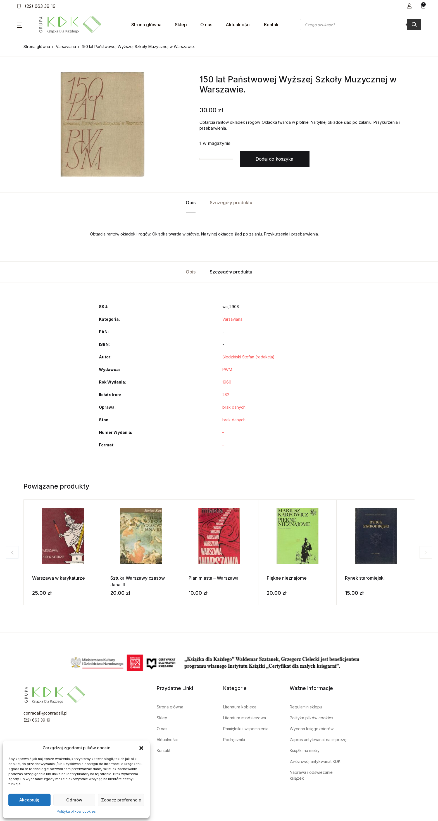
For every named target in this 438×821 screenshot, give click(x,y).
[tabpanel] (102, 124)
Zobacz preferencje (121, 800)
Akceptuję (29, 800)
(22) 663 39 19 (36, 6)
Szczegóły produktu (231, 202)
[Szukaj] (414, 24)
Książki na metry (305, 750)
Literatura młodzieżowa (244, 717)
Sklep (181, 24)
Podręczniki (234, 739)
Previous (9, 552)
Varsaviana (66, 46)
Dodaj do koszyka (274, 159)
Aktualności (238, 24)
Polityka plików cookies (76, 811)
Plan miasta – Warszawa (214, 578)
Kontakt (272, 24)
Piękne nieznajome (287, 578)
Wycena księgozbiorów (312, 728)
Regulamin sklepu (306, 707)
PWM (227, 369)
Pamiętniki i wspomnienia (245, 728)
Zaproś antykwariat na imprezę (318, 739)
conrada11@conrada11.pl (45, 713)
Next (428, 552)
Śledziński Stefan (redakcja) (248, 356)
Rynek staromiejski (365, 578)
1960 (226, 382)
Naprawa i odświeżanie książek (311, 775)
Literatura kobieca (239, 707)
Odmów (74, 800)
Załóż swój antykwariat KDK (315, 761)
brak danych (234, 407)
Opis (191, 202)
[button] (141, 748)
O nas (206, 24)
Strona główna (146, 24)
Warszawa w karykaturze (58, 578)
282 (225, 394)
